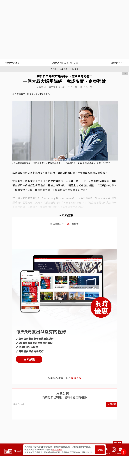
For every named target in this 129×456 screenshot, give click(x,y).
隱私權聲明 (57, 449)
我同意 (100, 449)
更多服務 (117, 442)
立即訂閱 (112, 404)
